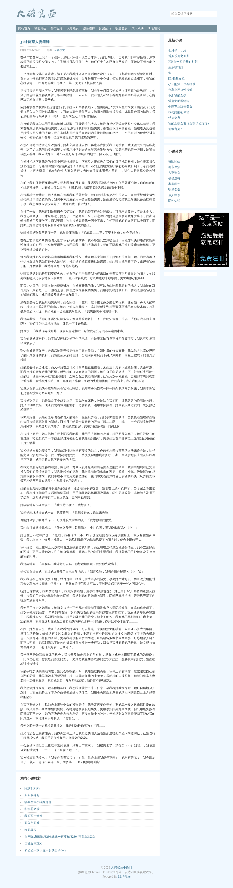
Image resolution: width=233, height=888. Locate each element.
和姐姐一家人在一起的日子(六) (45, 850)
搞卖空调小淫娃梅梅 (38, 802)
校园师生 (40, 28)
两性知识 (154, 28)
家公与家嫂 (32, 822)
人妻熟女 (73, 28)
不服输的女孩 (177, 95)
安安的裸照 (32, 795)
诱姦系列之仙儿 (178, 56)
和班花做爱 (32, 809)
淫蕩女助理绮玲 (178, 101)
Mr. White (124, 876)
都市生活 (57, 28)
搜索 (213, 13)
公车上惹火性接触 (180, 89)
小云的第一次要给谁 (181, 84)
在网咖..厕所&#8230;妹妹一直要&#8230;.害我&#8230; (59, 836)
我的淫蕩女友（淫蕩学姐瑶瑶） (189, 123)
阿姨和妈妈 (32, 788)
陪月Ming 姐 (176, 78)
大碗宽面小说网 (121, 867)
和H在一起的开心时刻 (183, 61)
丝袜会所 (174, 117)
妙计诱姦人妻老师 (35, 42)
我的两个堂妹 (33, 816)
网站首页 (24, 28)
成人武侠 (138, 28)
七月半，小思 (177, 50)
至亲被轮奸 (175, 67)
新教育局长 (175, 129)
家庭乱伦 (105, 28)
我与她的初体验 (178, 112)
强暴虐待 (89, 28)
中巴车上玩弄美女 (180, 106)
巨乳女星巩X (33, 843)
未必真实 (30, 829)
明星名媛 (121, 28)
